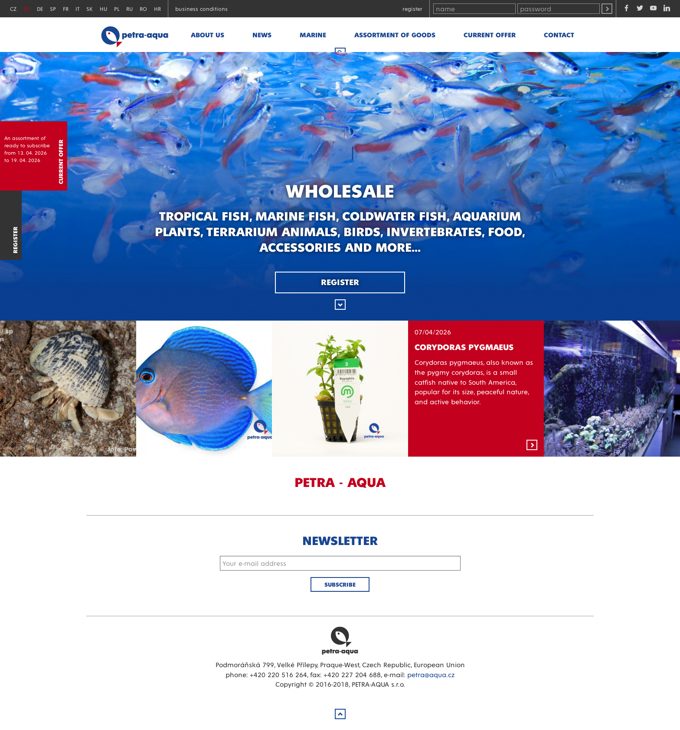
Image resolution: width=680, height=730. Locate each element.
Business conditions (201, 8)
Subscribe (340, 584)
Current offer (490, 34)
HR (157, 8)
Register (412, 8)
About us (207, 34)
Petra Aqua (340, 640)
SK (89, 8)
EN (26, 8)
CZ (13, 8)
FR (66, 8)
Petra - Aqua (134, 35)
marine (313, 34)
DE (40, 8)
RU (129, 8)
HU (103, 8)
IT (77, 8)
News (261, 34)
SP (53, 8)
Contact (559, 34)
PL (116, 8)
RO (143, 8)
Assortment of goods (394, 34)
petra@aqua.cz (430, 674)
